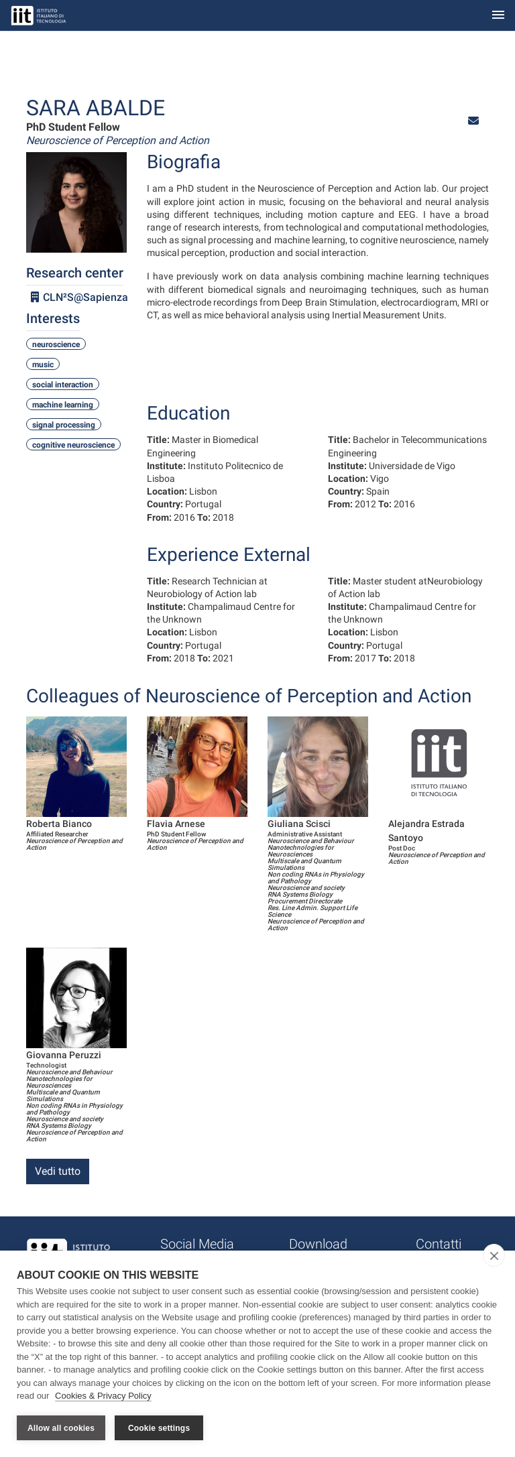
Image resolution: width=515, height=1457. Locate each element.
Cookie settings (159, 1428)
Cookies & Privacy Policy (103, 1396)
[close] (494, 1255)
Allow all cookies (61, 1428)
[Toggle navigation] (498, 15)
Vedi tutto (57, 1171)
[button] (473, 121)
